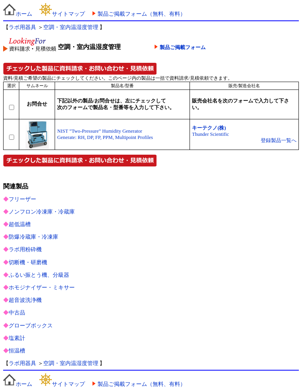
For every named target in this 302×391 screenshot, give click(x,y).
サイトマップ (62, 14)
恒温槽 (17, 351)
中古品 (17, 313)
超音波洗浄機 (25, 300)
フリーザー (22, 199)
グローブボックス (31, 326)
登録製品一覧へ (278, 140)
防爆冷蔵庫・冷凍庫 (33, 237)
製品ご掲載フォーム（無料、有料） (142, 14)
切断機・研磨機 (28, 262)
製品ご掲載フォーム (183, 47)
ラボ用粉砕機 (25, 249)
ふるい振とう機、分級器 (39, 275)
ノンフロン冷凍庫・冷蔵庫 (42, 212)
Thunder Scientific (210, 134)
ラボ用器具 (22, 27)
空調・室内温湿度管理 (70, 27)
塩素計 (17, 338)
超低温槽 (20, 224)
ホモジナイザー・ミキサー (42, 288)
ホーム (17, 14)
